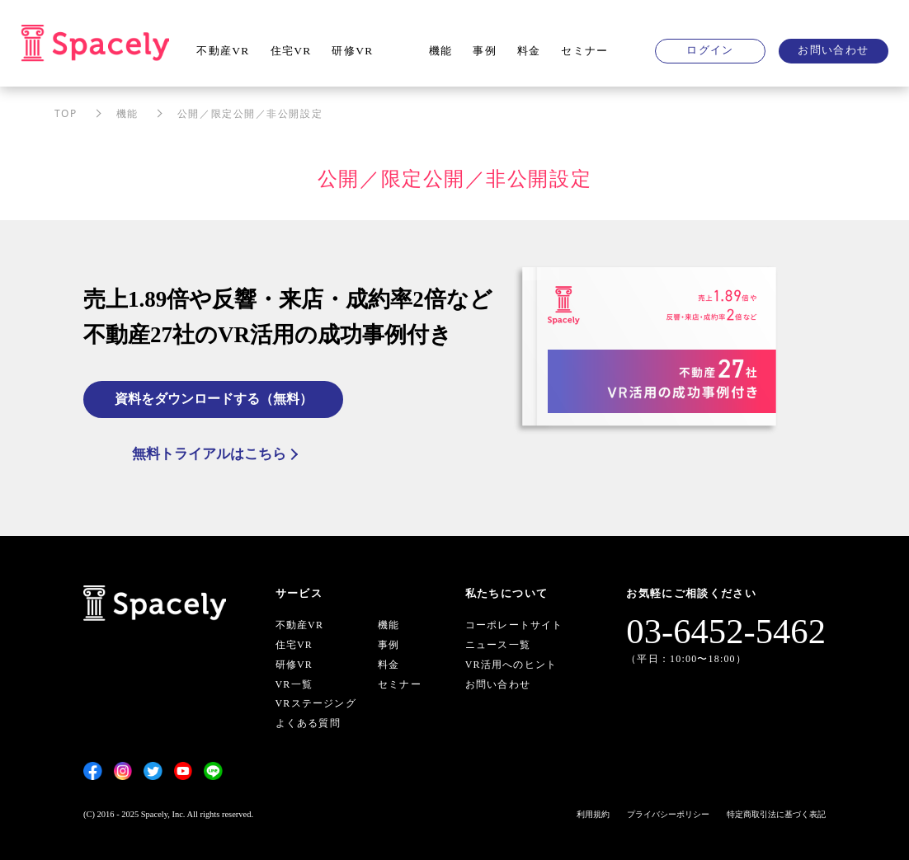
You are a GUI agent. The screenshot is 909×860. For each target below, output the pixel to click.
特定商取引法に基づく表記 (776, 814)
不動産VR (222, 51)
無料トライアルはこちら (209, 454)
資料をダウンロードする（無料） (214, 398)
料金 (529, 51)
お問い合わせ (833, 50)
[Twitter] (153, 771)
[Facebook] (92, 771)
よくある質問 (308, 723)
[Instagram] (123, 771)
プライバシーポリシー (668, 814)
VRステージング (316, 703)
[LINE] (213, 771)
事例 (485, 51)
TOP (66, 113)
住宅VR (291, 51)
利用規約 (593, 814)
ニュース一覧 (497, 645)
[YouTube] (183, 771)
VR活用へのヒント (511, 664)
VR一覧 (294, 684)
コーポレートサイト (514, 625)
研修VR (352, 51)
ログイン (709, 50)
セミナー (584, 51)
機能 (441, 51)
